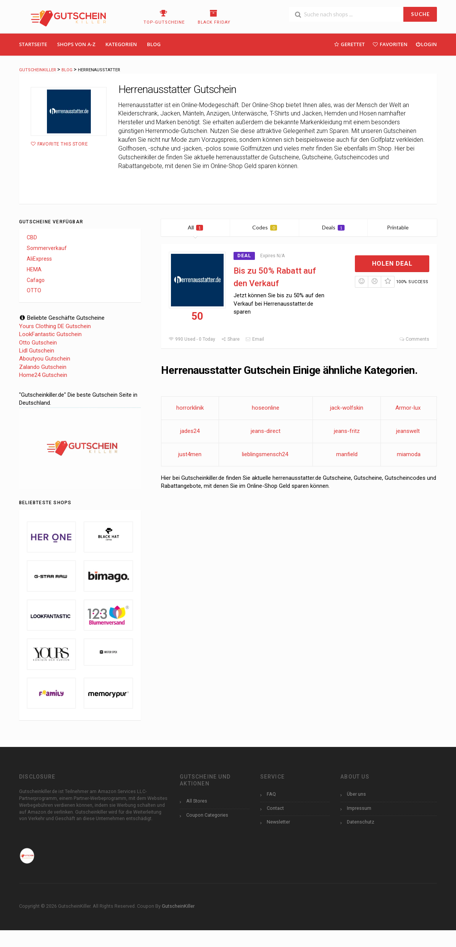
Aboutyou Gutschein (44, 358)
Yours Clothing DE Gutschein (55, 326)
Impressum (359, 808)
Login (426, 44)
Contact (275, 808)
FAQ (271, 794)
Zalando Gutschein (42, 367)
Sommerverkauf (47, 248)
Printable (402, 227)
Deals (333, 227)
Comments (414, 339)
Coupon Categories (207, 815)
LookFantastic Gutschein (50, 334)
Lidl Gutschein (36, 350)
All (195, 227)
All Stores (196, 801)
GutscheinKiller (178, 906)
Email (254, 339)
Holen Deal (392, 263)
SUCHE (420, 14)
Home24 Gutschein (43, 375)
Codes (264, 227)
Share (230, 339)
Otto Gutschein (38, 342)
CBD (32, 237)
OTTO (34, 290)
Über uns (356, 794)
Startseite (33, 44)
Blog (154, 44)
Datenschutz (360, 822)
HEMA (34, 269)
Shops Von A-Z (76, 44)
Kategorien (121, 44)
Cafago (36, 280)
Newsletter (278, 822)
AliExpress (39, 259)
